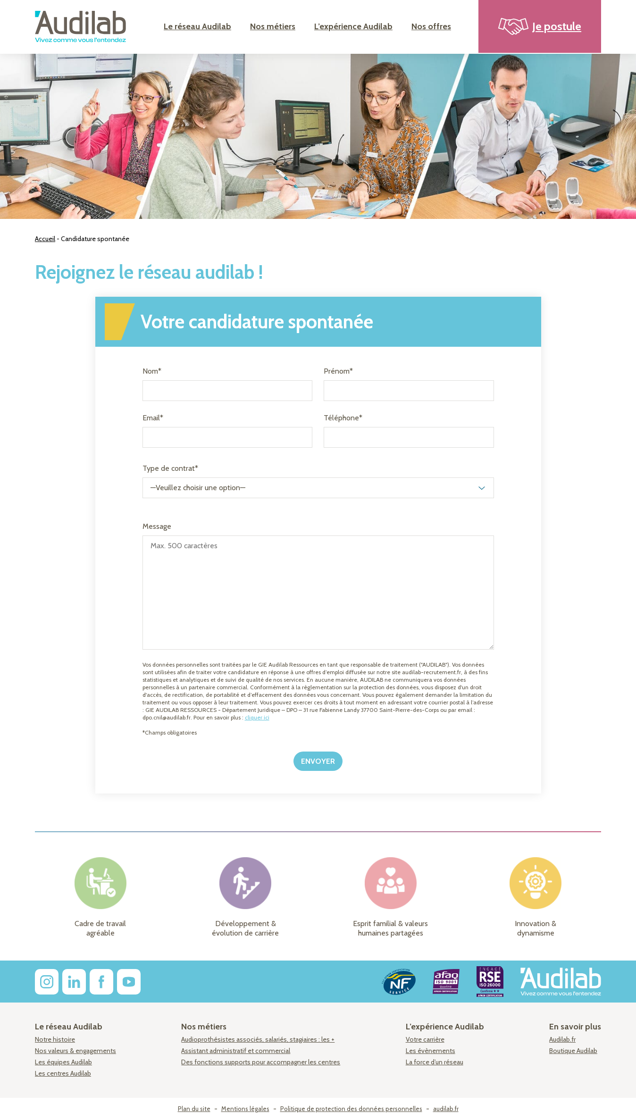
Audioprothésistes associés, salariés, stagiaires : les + (258, 1039)
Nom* (151, 371)
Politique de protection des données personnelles (351, 1108)
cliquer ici (257, 717)
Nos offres (431, 26)
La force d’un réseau (434, 1062)
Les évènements (430, 1050)
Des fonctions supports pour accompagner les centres (260, 1062)
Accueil (45, 238)
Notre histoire (55, 1039)
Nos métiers (272, 26)
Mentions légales (245, 1108)
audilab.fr (446, 1108)
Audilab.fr (562, 1039)
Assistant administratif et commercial (235, 1050)
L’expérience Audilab (353, 26)
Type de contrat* (170, 468)
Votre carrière (425, 1039)
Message (156, 526)
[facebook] (101, 982)
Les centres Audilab (63, 1073)
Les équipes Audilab (63, 1062)
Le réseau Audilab (197, 26)
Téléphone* (343, 417)
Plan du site (194, 1108)
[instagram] (47, 982)
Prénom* (338, 371)
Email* (152, 417)
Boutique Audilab (573, 1050)
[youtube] (129, 982)
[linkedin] (74, 982)
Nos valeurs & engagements (75, 1050)
